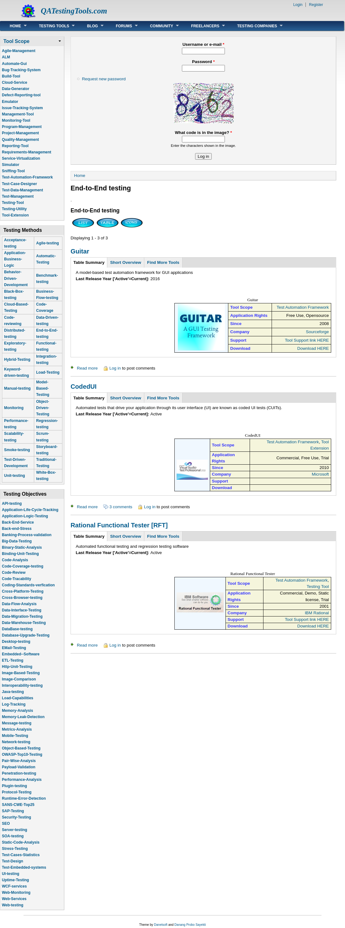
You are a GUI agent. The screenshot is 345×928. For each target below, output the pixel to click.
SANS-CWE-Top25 (18, 805)
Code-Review (13, 572)
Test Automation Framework (303, 307)
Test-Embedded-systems (24, 867)
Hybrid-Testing (17, 359)
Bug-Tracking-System (21, 70)
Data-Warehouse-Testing (24, 623)
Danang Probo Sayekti (190, 924)
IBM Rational (317, 613)
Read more (87, 368)
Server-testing (14, 830)
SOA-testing (13, 836)
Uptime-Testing (15, 880)
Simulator (10, 165)
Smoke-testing (17, 450)
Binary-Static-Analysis (22, 547)
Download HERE (313, 348)
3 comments (120, 506)
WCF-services (14, 886)
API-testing (12, 503)
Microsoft (320, 474)
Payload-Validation (18, 767)
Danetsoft (160, 924)
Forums (122, 26)
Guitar (80, 251)
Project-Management (20, 133)
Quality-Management (20, 139)
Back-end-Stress (17, 528)
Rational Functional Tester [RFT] (119, 525)
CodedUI (84, 386)
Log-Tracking (13, 704)
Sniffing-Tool (13, 171)
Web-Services (14, 899)
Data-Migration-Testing (22, 616)
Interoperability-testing (22, 685)
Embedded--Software (21, 654)
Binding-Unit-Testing (20, 554)
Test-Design (12, 861)
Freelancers (203, 26)
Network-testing (16, 742)
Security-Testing (16, 817)
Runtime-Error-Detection (24, 798)
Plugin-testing (14, 786)
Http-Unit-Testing (17, 666)
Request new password (104, 79)
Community (160, 26)
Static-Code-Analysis (21, 842)
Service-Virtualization (21, 158)
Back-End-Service (18, 522)
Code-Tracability (16, 579)
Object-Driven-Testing (42, 407)
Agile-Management (18, 51)
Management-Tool (18, 114)
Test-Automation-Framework (27, 177)
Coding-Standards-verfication (28, 585)
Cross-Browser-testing (22, 597)
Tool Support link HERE (307, 340)
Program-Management (22, 127)
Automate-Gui (14, 63)
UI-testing (10, 874)
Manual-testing (17, 388)
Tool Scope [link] (16, 41)
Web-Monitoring (16, 892)
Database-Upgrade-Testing (26, 635)
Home (13, 26)
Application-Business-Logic (15, 259)
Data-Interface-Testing (21, 610)
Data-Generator (15, 89)
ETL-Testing (12, 660)
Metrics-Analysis (17, 729)
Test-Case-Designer (19, 184)
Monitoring (14, 408)
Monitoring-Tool (16, 120)
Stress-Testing (15, 848)
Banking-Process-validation (26, 535)
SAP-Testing (13, 811)
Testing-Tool (13, 202)
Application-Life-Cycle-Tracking (30, 510)
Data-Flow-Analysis (19, 604)
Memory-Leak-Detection (23, 717)
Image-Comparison (19, 679)
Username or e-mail (204, 44)
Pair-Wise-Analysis (19, 761)
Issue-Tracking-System (22, 108)
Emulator (10, 101)
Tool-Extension (15, 215)
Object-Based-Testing (21, 748)
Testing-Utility (14, 209)
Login (297, 5)
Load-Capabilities (17, 698)
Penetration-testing (19, 773)
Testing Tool (318, 586)
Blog (90, 26)
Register (316, 5)
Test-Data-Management (22, 190)
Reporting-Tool (15, 146)
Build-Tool (11, 76)
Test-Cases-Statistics (21, 855)
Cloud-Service (14, 82)
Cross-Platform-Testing (22, 591)
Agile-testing (47, 243)
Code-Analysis (15, 560)
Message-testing (16, 723)
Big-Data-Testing (17, 541)
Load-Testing (47, 372)
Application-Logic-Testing (25, 516)
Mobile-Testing (15, 735)
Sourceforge (317, 331)
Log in (115, 368)
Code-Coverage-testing (22, 566)
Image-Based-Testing (21, 673)
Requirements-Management (26, 152)
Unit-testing (14, 475)
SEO (6, 823)
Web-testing (12, 905)
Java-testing (13, 692)
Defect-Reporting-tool (21, 95)
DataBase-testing (17, 629)
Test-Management (18, 196)
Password (203, 61)
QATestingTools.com (74, 11)
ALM (6, 57)
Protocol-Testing (16, 792)
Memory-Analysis (17, 710)
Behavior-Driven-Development (16, 278)
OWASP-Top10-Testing (22, 754)
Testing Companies (255, 26)
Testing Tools (52, 26)
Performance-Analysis (22, 779)
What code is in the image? (203, 132)
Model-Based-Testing (42, 388)
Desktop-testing (16, 641)
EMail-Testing (14, 648)
